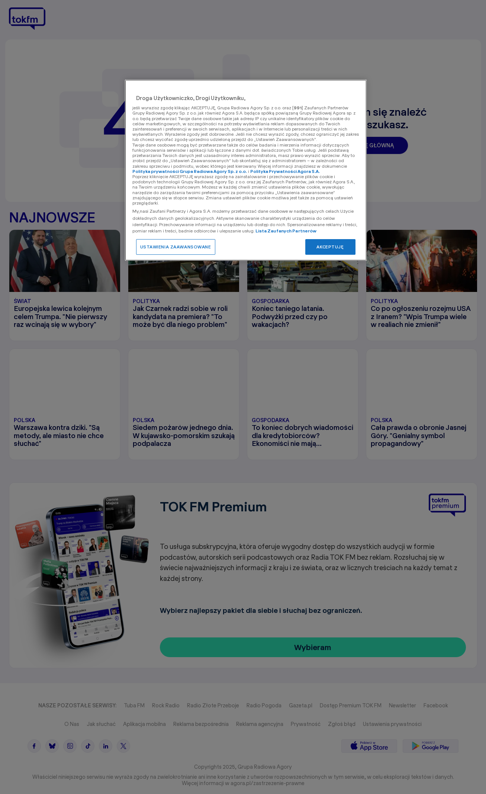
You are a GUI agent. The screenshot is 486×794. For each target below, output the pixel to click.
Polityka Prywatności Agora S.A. (285, 171)
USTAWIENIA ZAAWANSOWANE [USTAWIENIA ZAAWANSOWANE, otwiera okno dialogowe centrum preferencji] (175, 246)
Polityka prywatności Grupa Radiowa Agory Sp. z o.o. (189, 171)
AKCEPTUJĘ (330, 246)
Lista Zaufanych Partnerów (286, 230)
